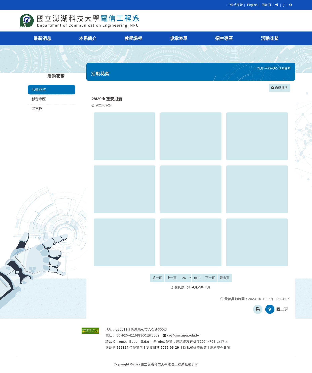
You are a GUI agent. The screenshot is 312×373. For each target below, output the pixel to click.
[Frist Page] (157, 277)
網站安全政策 (220, 347)
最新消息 (42, 38)
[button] (276, 5)
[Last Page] (224, 277)
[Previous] (171, 277)
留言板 (36, 109)
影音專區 (38, 99)
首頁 (260, 68)
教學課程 (133, 38)
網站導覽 (236, 5)
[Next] (210, 277)
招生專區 (224, 38)
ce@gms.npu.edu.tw (181, 335)
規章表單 (178, 38)
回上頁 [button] (282, 309)
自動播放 (279, 88)
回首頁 (266, 5)
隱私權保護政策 (195, 347)
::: (228, 5)
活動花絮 (269, 38)
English (252, 5)
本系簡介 (88, 38)
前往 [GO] (197, 277)
